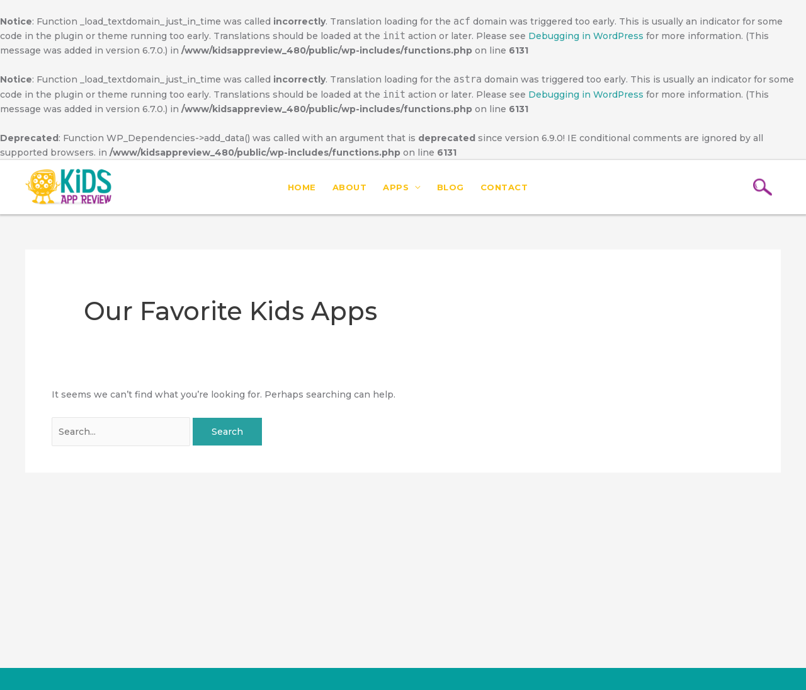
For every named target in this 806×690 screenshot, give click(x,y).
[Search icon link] (762, 187)
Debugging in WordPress (586, 36)
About (349, 187)
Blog (450, 187)
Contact (504, 187)
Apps (396, 187)
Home (302, 187)
